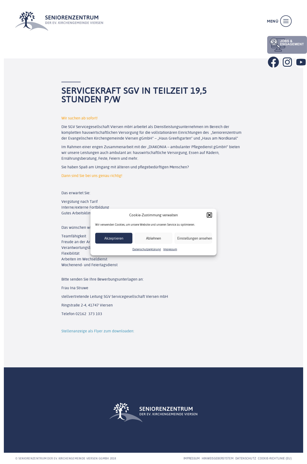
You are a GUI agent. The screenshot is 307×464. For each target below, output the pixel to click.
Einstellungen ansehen (194, 238)
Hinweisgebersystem (217, 458)
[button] (209, 215)
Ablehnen (153, 238)
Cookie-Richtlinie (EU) (275, 458)
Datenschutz (245, 458)
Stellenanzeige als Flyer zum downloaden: (97, 331)
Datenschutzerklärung (146, 249)
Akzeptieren (113, 238)
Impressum (170, 249)
